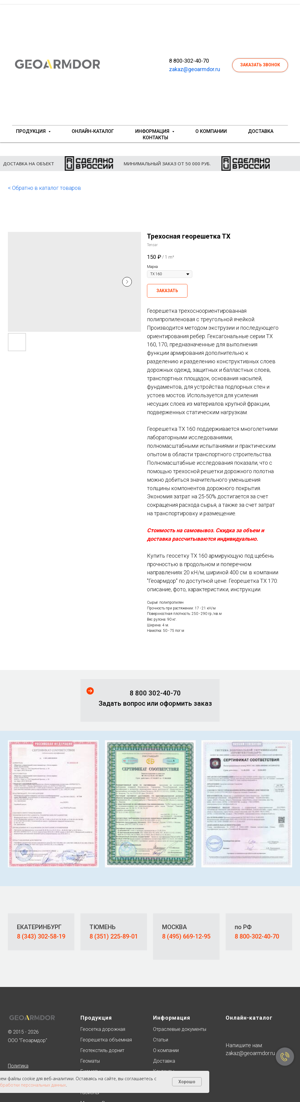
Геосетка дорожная (102, 1029)
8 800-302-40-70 (189, 61)
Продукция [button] (31, 131)
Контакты (155, 137)
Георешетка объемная (106, 1040)
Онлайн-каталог (93, 131)
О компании (211, 131)
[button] (260, 65)
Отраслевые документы (179, 1029)
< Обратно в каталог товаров (44, 188)
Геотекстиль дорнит (102, 1050)
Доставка (260, 131)
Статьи (160, 1040)
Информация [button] (153, 131)
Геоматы (90, 1061)
